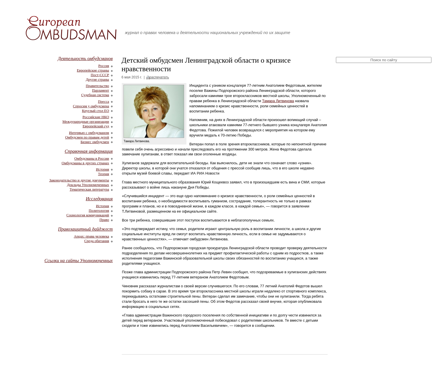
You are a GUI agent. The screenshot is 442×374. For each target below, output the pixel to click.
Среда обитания (96, 241)
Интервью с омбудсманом (89, 133)
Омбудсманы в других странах (85, 163)
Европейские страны (93, 70)
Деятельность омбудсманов (85, 58)
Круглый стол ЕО (95, 111)
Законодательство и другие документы (79, 180)
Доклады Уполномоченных (88, 185)
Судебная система (95, 95)
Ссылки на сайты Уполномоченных (78, 260)
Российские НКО (96, 117)
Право (104, 220)
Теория (103, 174)
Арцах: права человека (91, 236)
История (102, 169)
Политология (99, 211)
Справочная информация (89, 151)
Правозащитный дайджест (85, 229)
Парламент (100, 90)
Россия (103, 66)
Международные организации (85, 122)
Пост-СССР (100, 75)
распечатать (159, 77)
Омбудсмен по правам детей (87, 137)
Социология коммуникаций (87, 215)
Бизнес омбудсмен (95, 142)
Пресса (103, 102)
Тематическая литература (89, 189)
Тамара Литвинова (278, 101)
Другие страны (97, 80)
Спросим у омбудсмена (91, 106)
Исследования (99, 198)
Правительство (97, 86)
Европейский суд (96, 126)
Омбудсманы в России (91, 159)
